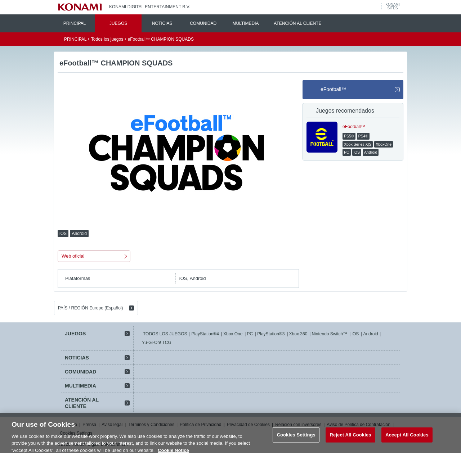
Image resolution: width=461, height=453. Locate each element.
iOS (355, 333)
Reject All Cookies (350, 438)
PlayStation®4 (205, 333)
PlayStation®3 (271, 333)
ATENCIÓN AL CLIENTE (297, 23)
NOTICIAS (162, 23)
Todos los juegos (107, 39)
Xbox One (232, 333)
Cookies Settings (296, 438)
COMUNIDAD (203, 23)
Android (370, 333)
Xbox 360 (298, 333)
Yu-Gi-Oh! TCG (156, 342)
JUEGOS (118, 23)
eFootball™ (333, 89)
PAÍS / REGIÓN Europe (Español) (90, 308)
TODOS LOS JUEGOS (165, 333)
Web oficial (73, 256)
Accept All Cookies (407, 438)
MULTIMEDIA (245, 23)
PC (250, 333)
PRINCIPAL (74, 23)
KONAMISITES (392, 6)
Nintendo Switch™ (329, 333)
